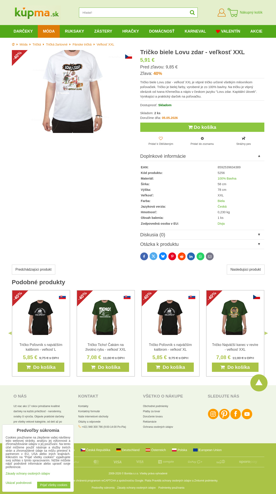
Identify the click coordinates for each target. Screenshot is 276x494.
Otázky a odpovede (89, 421)
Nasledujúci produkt (245, 269)
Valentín (228, 31)
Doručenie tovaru (153, 416)
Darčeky (23, 31)
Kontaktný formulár (89, 411)
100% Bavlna (227, 178)
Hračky (130, 31)
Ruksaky (74, 31)
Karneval (195, 31)
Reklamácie (150, 421)
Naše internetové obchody (93, 416)
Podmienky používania (171, 487)
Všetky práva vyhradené (153, 473)
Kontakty (83, 406)
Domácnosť (162, 31)
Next (266, 333)
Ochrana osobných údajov (158, 426)
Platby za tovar (151, 411)
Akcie (256, 31)
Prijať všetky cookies (53, 485)
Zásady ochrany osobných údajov (136, 487)
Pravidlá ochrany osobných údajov (171, 480)
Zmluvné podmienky (205, 480)
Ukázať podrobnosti (19, 483)
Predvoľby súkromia (103, 487)
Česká (222, 206)
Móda (49, 31)
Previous (9, 333)
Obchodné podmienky (155, 406)
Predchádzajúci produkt (34, 269)
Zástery (103, 31)
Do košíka (202, 127)
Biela (221, 201)
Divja (221, 223)
